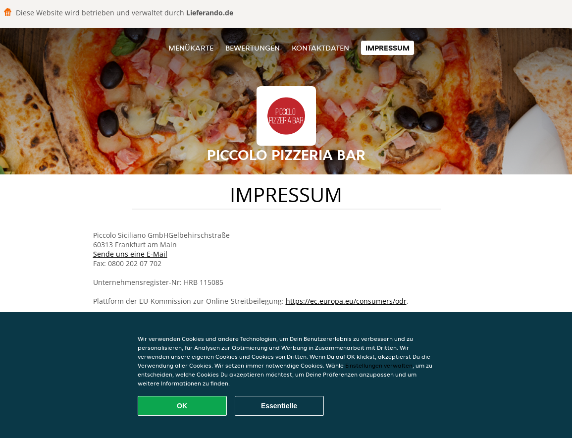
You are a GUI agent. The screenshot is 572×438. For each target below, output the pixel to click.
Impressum (387, 48)
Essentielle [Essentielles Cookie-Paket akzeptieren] (279, 406)
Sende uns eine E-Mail (130, 254)
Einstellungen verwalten (379, 365)
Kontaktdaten (320, 48)
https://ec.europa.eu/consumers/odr (346, 301)
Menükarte (190, 48)
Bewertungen (252, 48)
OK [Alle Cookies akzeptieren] (182, 406)
